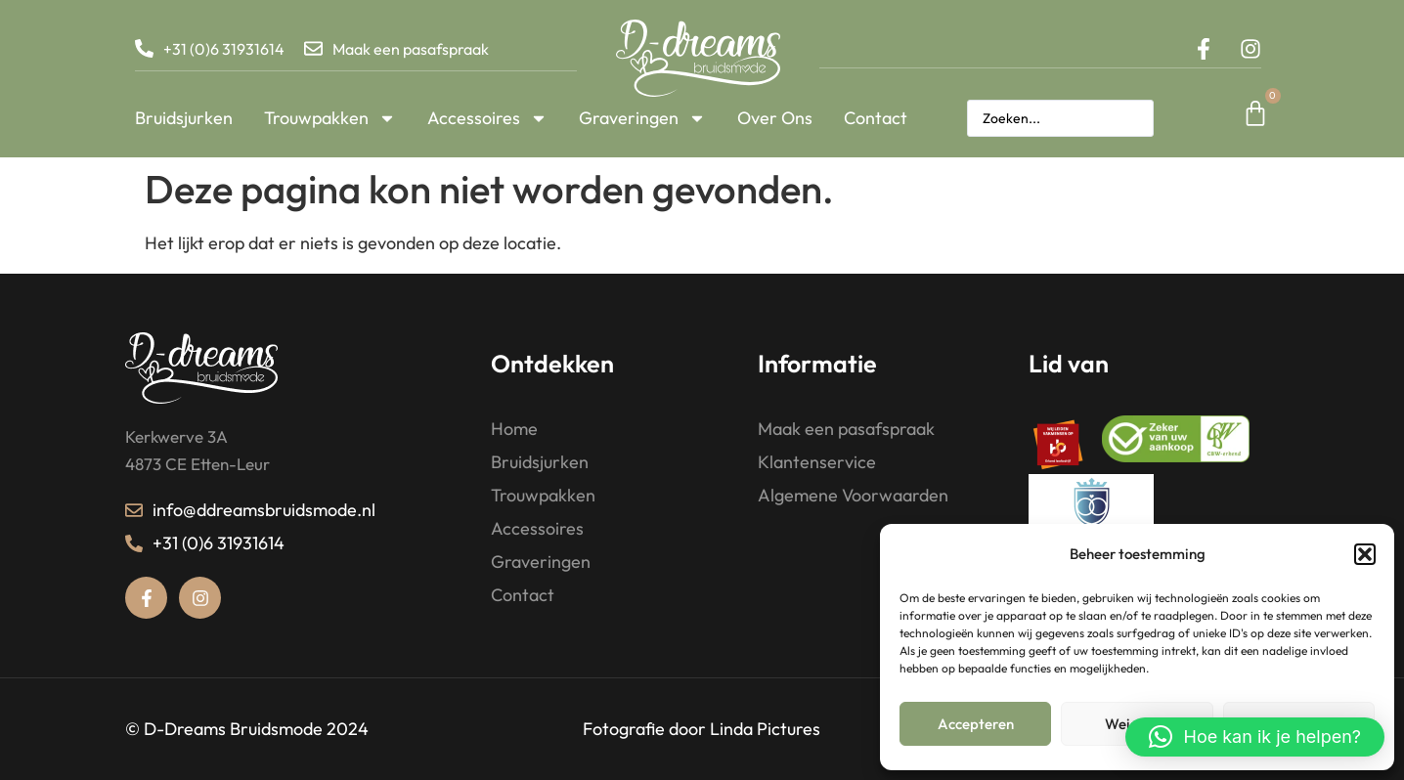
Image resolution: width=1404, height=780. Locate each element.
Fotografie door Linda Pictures (701, 728)
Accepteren (976, 724)
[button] (1365, 554)
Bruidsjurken (184, 118)
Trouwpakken (330, 118)
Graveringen (642, 118)
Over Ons (774, 118)
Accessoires (487, 118)
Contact (875, 118)
